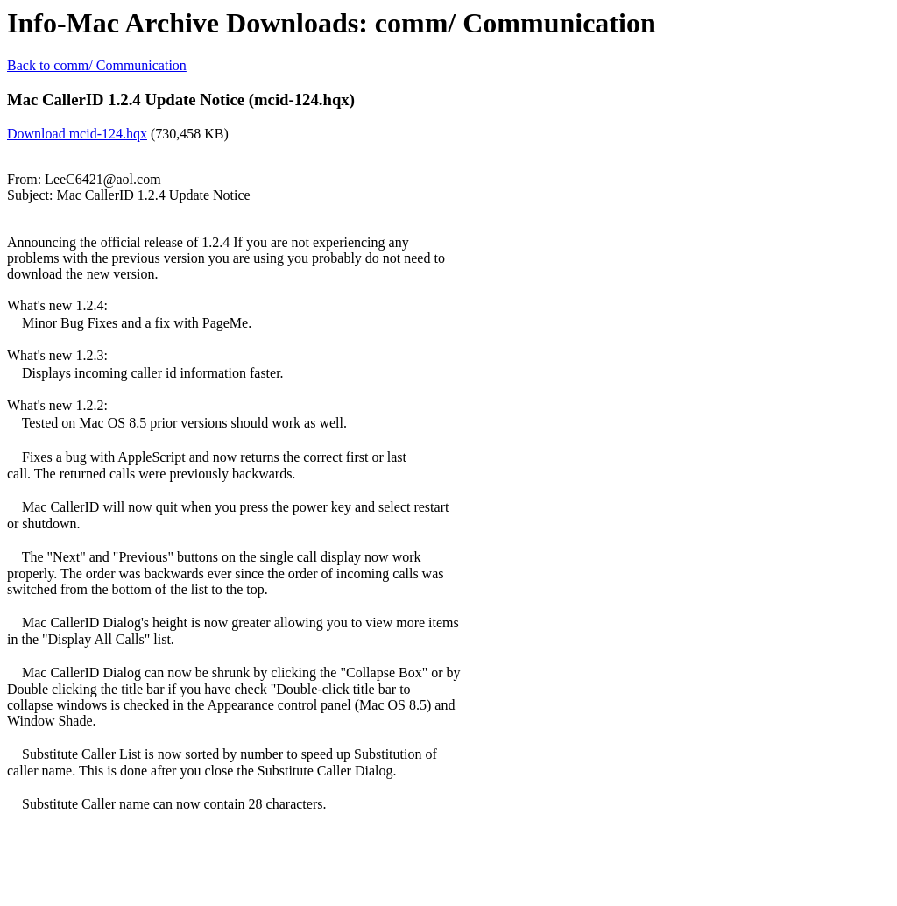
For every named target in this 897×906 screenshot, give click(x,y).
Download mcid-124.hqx (77, 133)
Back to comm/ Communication (97, 65)
